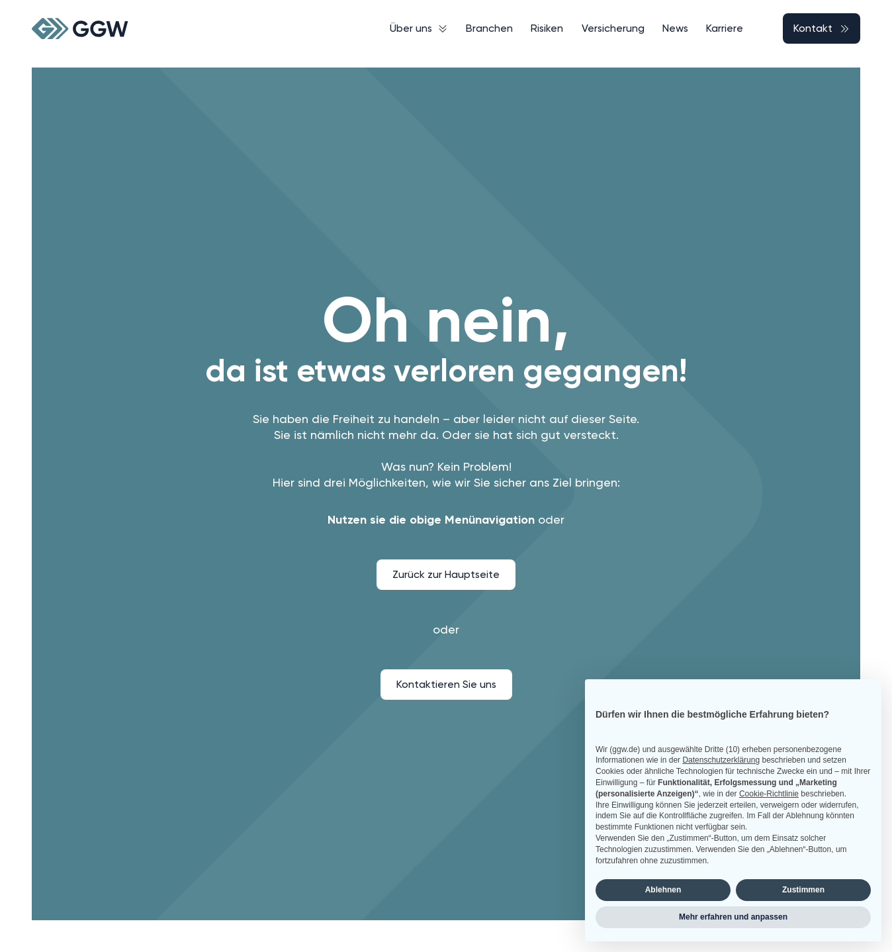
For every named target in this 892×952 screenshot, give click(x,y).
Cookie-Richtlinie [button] (769, 793)
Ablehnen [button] (663, 889)
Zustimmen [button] (803, 889)
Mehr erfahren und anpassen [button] (733, 917)
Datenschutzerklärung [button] (721, 760)
